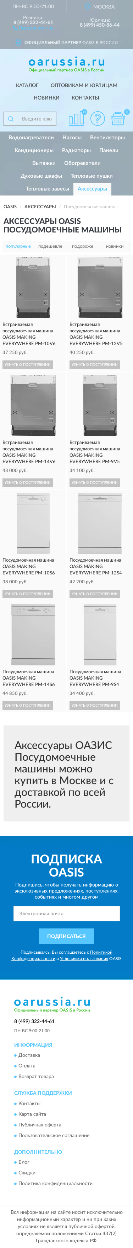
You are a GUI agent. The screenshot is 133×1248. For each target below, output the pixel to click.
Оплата (26, 1066)
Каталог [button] (27, 85)
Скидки (26, 1173)
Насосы (72, 137)
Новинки (47, 98)
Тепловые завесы (47, 189)
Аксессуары (92, 189)
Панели (108, 150)
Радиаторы (76, 150)
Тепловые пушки (92, 176)
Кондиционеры (34, 150)
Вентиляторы (107, 137)
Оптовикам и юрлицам (84, 85)
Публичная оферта (39, 1125)
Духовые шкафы (41, 176)
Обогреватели (82, 163)
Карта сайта (32, 1114)
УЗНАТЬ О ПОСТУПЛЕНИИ (28, 364)
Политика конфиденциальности (55, 1183)
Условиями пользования (84, 959)
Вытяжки (44, 163)
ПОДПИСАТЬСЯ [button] (66, 936)
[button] (33, 28)
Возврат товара (36, 1077)
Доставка (29, 1055)
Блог (23, 1162)
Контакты (85, 98)
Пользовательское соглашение (53, 1135)
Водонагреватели (31, 137)
